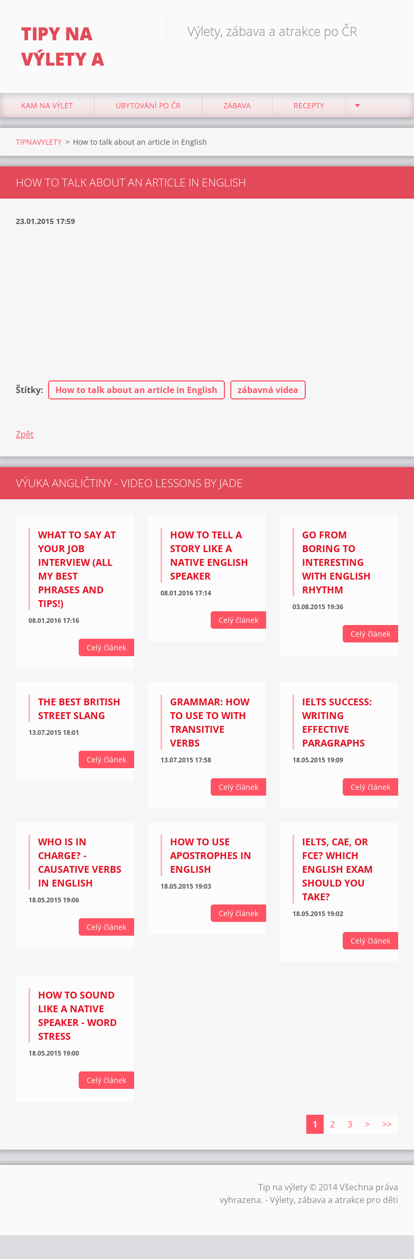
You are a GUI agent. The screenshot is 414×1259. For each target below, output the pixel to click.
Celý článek (106, 647)
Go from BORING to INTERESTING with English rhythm (336, 562)
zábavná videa (268, 390)
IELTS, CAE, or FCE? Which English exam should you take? (337, 869)
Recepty (309, 105)
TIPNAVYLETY (39, 142)
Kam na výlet (47, 105)
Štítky (28, 390)
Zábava (237, 105)
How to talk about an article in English (136, 390)
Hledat (386, 30)
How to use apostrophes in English (210, 855)
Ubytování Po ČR (148, 105)
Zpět (25, 434)
